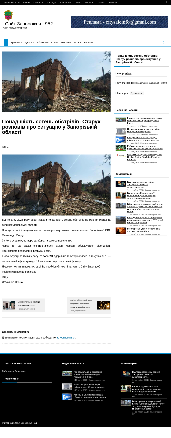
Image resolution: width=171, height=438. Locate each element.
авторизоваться (65, 337)
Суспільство (137, 93)
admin (128, 73)
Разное (101, 2)
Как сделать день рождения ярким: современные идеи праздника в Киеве (144, 120)
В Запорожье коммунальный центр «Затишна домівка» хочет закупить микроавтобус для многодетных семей (144, 208)
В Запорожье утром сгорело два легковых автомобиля (143, 230)
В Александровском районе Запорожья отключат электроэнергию (141, 184)
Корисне (113, 2)
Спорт (78, 2)
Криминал (38, 2)
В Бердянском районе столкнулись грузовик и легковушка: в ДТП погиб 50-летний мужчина (145, 220)
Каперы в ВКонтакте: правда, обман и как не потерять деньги (143, 138)
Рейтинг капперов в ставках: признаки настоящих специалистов (145, 147)
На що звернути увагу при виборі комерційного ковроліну (143, 130)
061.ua (19, 282)
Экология (89, 2)
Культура (51, 2)
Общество (65, 2)
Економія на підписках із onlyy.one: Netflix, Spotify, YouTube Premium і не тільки (144, 157)
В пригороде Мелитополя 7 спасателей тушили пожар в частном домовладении (141, 195)
